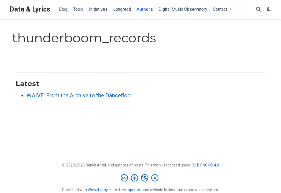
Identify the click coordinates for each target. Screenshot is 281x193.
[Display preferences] (269, 9)
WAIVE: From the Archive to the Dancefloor (79, 95)
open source (138, 190)
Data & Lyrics (30, 9)
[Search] (258, 9)
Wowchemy (98, 190)
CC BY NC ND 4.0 (205, 165)
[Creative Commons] (141, 177)
